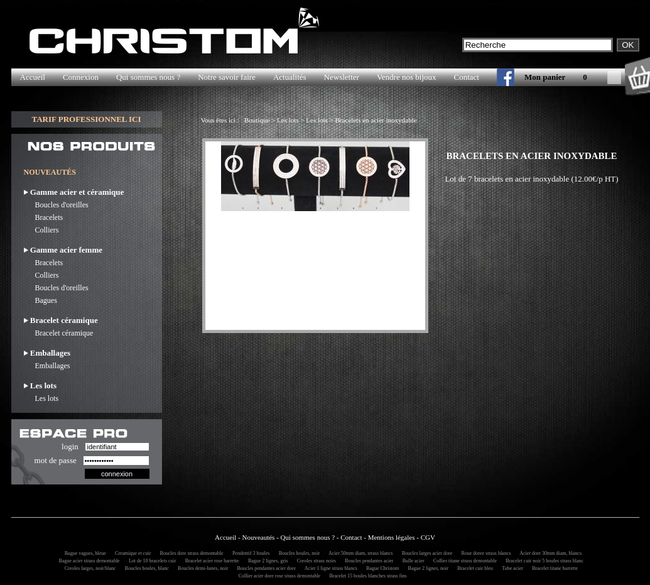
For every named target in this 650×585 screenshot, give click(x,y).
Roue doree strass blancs (484, 553)
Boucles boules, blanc (145, 568)
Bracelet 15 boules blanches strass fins (366, 576)
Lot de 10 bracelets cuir (150, 561)
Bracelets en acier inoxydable (376, 120)
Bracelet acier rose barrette (210, 561)
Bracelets (43, 217)
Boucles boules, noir (297, 553)
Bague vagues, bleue (83, 553)
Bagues (40, 300)
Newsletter (341, 77)
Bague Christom (380, 568)
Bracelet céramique (59, 333)
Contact (466, 77)
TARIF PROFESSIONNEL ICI (86, 119)
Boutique (256, 120)
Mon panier (544, 77)
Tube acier (510, 568)
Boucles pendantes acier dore (265, 568)
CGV (428, 537)
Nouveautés (258, 537)
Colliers (41, 230)
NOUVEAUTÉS (50, 172)
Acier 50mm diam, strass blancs (359, 553)
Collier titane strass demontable (463, 561)
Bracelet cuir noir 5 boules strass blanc (542, 561)
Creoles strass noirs (314, 561)
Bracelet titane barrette (553, 568)
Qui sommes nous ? (148, 77)
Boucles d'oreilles (56, 204)
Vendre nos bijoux (406, 77)
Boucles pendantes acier (367, 561)
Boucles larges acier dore (425, 553)
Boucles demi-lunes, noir (201, 568)
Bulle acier (412, 561)
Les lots (41, 398)
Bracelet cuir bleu (473, 568)
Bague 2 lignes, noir (426, 568)
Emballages (47, 365)
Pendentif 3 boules (249, 553)
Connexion (81, 77)
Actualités (289, 77)
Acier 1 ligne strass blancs (329, 568)
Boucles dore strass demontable (190, 553)
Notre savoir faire (227, 77)
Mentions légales (391, 537)
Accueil (32, 77)
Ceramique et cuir (131, 553)
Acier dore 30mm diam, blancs (549, 553)
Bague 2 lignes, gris (266, 561)
